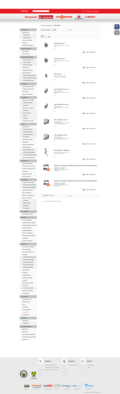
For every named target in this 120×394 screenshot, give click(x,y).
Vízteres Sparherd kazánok (29, 75)
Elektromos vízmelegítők (28, 100)
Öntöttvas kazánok (27, 65)
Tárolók (23, 124)
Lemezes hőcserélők (28, 288)
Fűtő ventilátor (24, 211)
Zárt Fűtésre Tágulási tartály (30, 155)
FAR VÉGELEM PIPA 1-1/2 (61, 89)
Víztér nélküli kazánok (28, 80)
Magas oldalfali (26, 203)
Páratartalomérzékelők (27, 283)
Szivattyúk (24, 254)
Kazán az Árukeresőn (36, 387)
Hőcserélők (25, 285)
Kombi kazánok (26, 37)
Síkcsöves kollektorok (27, 163)
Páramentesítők (26, 270)
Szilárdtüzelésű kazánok (27, 57)
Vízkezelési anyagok (27, 277)
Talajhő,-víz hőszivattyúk (28, 195)
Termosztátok (26, 208)
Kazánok (24, 25)
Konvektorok (24, 83)
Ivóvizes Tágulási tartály (29, 152)
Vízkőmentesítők (26, 275)
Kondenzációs (25, 32)
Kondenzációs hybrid (27, 40)
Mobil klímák (25, 339)
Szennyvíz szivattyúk (28, 262)
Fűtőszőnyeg (25, 320)
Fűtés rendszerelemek (27, 252)
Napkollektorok (24, 160)
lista (97, 30)
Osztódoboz (25, 307)
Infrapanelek (25, 238)
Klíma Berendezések (26, 326)
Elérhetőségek (91, 365)
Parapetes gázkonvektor (28, 89)
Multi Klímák (25, 331)
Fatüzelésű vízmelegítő (27, 120)
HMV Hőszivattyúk (26, 192)
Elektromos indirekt (27, 102)
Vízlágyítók (25, 272)
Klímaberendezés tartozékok (29, 337)
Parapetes (25, 118)
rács (93, 30)
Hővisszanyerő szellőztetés (28, 334)
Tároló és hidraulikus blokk (28, 168)
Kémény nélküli (26, 113)
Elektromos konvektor (27, 94)
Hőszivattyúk (24, 179)
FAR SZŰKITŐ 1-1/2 (59, 58)
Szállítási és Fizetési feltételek (52, 369)
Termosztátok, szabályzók (28, 246)
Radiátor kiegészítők (27, 230)
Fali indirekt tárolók (27, 129)
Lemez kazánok (27, 62)
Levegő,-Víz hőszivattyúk (28, 182)
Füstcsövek (25, 349)
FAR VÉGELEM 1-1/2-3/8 (60, 135)
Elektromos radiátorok (27, 233)
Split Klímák (25, 329)
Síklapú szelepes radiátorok (29, 235)
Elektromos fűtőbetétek (27, 290)
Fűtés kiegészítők (26, 249)
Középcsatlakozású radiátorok (29, 225)
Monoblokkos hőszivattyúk (29, 184)
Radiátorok (23, 217)
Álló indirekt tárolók (27, 131)
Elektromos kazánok (26, 48)
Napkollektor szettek (27, 173)
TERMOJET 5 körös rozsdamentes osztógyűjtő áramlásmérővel (75, 181)
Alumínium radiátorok (27, 240)
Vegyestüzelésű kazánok (28, 59)
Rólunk (89, 367)
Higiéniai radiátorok (27, 227)
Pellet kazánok (25, 67)
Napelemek (25, 171)
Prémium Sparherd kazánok (29, 77)
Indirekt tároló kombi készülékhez (28, 135)
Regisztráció (96, 11)
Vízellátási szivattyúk (28, 267)
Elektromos (25, 105)
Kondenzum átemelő (28, 264)
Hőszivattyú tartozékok (27, 190)
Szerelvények (24, 296)
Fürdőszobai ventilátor (27, 214)
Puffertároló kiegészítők (28, 144)
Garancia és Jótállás (73, 365)
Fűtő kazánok (26, 35)
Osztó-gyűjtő (25, 312)
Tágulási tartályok (26, 147)
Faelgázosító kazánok (27, 70)
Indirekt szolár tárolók (27, 139)
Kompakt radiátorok (27, 220)
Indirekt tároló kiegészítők (28, 157)
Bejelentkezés (89, 11)
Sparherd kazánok (26, 72)
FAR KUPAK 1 (58, 74)
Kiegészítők (26, 205)
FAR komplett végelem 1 (62, 150)
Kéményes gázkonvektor (28, 86)
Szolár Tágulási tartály (28, 149)
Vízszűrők (24, 280)
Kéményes (24, 42)
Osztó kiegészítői (26, 309)
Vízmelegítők (24, 97)
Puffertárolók (25, 142)
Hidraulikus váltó (26, 301)
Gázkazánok (24, 29)
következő (71, 29)
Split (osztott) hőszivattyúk (29, 187)
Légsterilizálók (25, 293)
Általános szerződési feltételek (52, 367)
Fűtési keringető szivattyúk (29, 257)
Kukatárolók (25, 354)
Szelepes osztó (26, 314)
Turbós (24, 115)
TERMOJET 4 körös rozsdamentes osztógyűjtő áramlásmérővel (75, 165)
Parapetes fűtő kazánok (28, 45)
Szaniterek (24, 344)
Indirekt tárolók (25, 126)
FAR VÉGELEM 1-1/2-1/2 (60, 119)
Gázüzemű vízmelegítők (28, 108)
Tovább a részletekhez (90, 52)
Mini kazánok (25, 91)
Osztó (23, 304)
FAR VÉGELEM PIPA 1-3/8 (61, 104)
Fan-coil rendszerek (27, 198)
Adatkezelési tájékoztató (50, 365)
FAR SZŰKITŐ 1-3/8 (59, 43)
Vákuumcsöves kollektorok (28, 166)
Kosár (84, 11)
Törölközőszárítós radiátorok (29, 222)
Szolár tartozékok (26, 176)
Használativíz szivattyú (28, 259)
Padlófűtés (23, 318)
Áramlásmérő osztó (27, 299)
